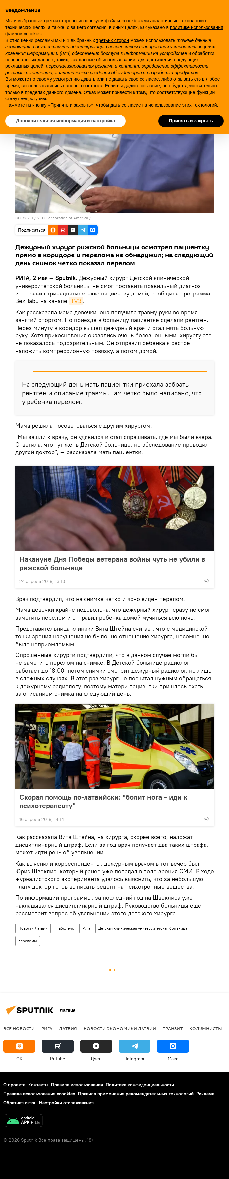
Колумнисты (205, 1028)
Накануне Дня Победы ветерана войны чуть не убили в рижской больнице (112, 563)
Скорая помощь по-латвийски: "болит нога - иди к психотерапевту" (103, 801)
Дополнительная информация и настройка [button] (65, 120)
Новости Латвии (33, 928)
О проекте (14, 1085)
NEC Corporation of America (62, 218)
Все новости (19, 1028)
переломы (27, 940)
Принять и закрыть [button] (191, 120)
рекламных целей (24, 66)
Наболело (65, 928)
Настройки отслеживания (66, 1103)
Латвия (68, 1028)
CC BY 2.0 (24, 218)
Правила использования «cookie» (39, 1094)
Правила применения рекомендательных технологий (136, 1094)
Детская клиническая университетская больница (142, 928)
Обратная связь (19, 1103)
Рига (86, 928)
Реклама (205, 1094)
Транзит (173, 1028)
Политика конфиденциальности (140, 1085)
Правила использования (77, 1085)
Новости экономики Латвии (120, 1028)
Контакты (38, 1085)
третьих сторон (112, 40)
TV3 (76, 301)
